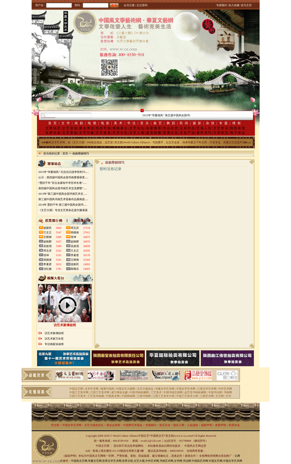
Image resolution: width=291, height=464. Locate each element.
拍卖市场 (103, 128)
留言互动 (164, 425)
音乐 (145, 123)
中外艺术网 (225, 388)
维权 (237, 123)
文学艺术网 (91, 388)
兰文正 (47, 232)
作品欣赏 (170, 128)
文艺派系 (103, 132)
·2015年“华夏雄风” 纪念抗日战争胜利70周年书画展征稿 (71, 172)
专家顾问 (150, 425)
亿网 (237, 455)
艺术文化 (120, 132)
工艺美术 (156, 392)
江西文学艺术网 (206, 388)
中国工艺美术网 (78, 392)
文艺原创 (70, 132)
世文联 (55, 425)
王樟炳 (47, 237)
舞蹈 (172, 123)
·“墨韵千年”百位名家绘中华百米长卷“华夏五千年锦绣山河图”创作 (77, 182)
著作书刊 (204, 132)
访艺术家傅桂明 (54, 333)
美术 (119, 123)
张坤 (46, 255)
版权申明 (206, 425)
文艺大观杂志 (145, 388)
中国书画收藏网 (139, 392)
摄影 (198, 123)
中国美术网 (113, 396)
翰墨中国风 (107, 388)
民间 (185, 123)
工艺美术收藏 (96, 396)
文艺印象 (87, 132)
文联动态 (53, 128)
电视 (93, 123)
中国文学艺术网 (185, 388)
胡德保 (47, 259)
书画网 (228, 392)
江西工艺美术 (77, 396)
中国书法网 (215, 392)
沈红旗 (47, 268)
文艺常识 (221, 128)
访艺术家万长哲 (54, 338)
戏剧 (80, 123)
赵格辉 (47, 241)
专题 (224, 123)
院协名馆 (238, 128)
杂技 (211, 123)
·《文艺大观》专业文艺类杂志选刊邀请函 (63, 210)
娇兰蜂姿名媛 (119, 392)
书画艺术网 (166, 460)
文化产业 (187, 132)
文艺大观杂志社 (93, 425)
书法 (132, 123)
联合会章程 (113, 425)
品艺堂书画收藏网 (195, 392)
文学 (66, 123)
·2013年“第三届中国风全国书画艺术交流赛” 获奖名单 (70, 193)
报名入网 (178, 425)
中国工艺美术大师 (187, 396)
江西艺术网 (207, 396)
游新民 (47, 227)
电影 (106, 123)
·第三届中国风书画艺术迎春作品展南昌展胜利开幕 (68, 199)
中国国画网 (128, 396)
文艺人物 (137, 132)
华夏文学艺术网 (164, 388)
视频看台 (120, 128)
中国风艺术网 (200, 460)
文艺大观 (139, 460)
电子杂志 (238, 132)
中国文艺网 (76, 388)
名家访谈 (53, 132)
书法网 (187, 460)
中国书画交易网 (173, 392)
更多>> (87, 163)
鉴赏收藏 (154, 132)
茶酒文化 (170, 132)
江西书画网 (144, 396)
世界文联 (127, 460)
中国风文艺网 (79, 460)
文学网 (178, 460)
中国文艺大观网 (125, 388)
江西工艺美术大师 (163, 396)
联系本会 (234, 425)
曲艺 (158, 123)
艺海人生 (204, 128)
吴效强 (47, 246)
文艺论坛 (137, 128)
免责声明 (220, 425)
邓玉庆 (47, 250)
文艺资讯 (70, 128)
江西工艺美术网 (99, 392)
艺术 (228, 396)
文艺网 (220, 396)
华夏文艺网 (95, 460)
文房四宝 (221, 132)
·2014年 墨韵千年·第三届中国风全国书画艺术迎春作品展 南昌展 (76, 204)
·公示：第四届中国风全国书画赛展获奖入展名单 (67, 177)
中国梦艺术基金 (132, 425)
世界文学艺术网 (111, 460)
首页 (53, 123)
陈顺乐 (75, 268)
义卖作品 (187, 128)
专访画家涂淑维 (54, 344)
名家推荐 (154, 128)
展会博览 (87, 128)
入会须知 (192, 425)
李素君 (47, 264)
